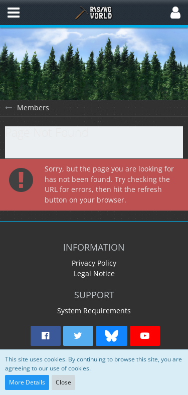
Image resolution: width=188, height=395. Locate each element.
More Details (27, 382)
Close (63, 382)
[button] (13, 13)
